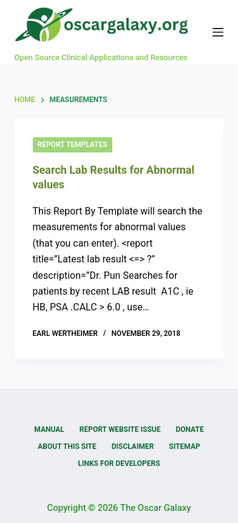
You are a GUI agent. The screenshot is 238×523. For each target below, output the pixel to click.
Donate (189, 429)
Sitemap (184, 446)
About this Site (67, 446)
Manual (49, 429)
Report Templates (72, 144)
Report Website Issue (120, 429)
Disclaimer (133, 446)
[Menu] (217, 32)
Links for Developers (119, 463)
